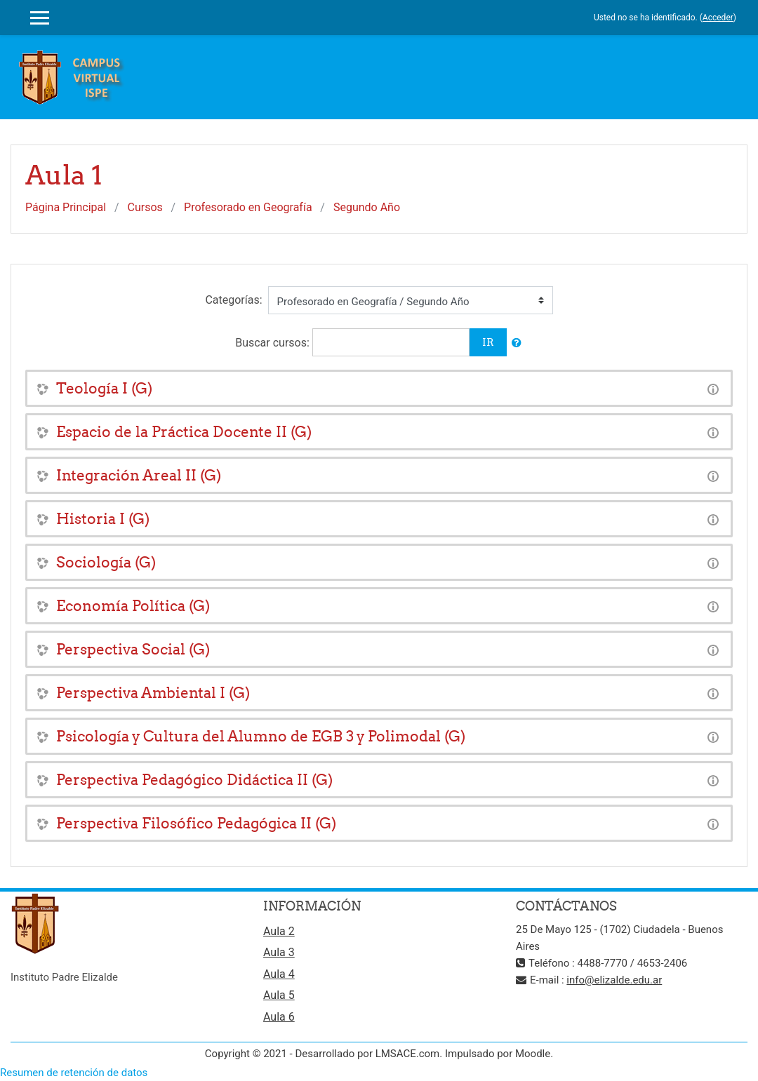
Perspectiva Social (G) (133, 649)
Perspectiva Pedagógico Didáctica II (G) (194, 779)
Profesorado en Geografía (248, 207)
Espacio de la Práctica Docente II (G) (184, 431)
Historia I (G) (102, 518)
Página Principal (65, 207)
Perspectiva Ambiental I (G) (153, 692)
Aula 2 (279, 931)
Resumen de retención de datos (73, 1072)
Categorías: (233, 300)
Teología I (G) (104, 388)
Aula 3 (279, 952)
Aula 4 (279, 974)
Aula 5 (279, 995)
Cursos (145, 207)
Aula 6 (279, 1016)
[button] (516, 343)
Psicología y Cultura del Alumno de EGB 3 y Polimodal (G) (260, 736)
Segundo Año (366, 207)
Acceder (718, 17)
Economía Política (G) (133, 605)
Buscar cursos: (273, 342)
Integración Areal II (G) (138, 475)
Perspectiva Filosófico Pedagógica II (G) (196, 823)
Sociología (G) (106, 562)
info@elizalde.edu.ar (614, 980)
